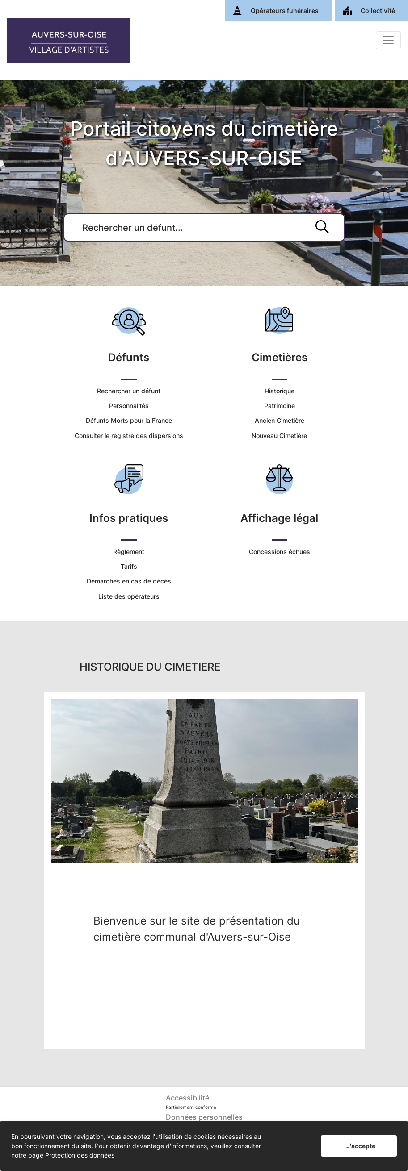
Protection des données (79, 1155)
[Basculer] (388, 40)
